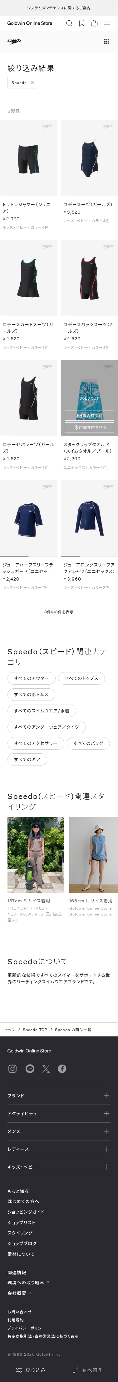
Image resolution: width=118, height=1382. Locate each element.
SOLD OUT (89, 398)
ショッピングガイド (26, 1212)
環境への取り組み (28, 1282)
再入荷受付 (93, 415)
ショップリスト (21, 1222)
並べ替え (87, 1370)
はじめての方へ (23, 1201)
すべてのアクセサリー (36, 743)
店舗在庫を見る (93, 427)
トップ (10, 1029)
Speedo (19, 82)
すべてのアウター (31, 678)
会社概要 (19, 1293)
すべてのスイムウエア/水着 (42, 711)
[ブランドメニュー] (107, 41)
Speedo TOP (35, 1029)
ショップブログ (22, 1243)
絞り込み (30, 1370)
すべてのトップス (81, 678)
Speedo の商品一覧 (73, 1029)
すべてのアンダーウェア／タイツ (46, 727)
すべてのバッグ (88, 743)
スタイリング (19, 1233)
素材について (21, 1254)
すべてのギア (27, 759)
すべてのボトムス (31, 694)
